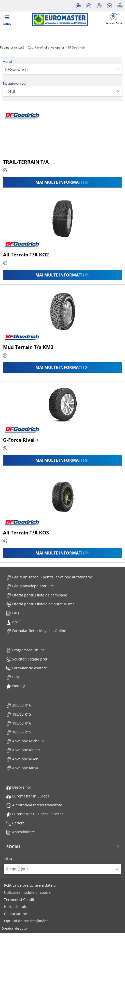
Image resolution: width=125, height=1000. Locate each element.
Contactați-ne (15, 913)
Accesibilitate (20, 831)
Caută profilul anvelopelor (45, 47)
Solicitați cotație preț (26, 659)
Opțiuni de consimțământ (26, 920)
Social (63, 847)
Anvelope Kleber (23, 749)
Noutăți (15, 685)
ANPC (14, 621)
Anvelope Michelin (25, 741)
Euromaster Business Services (34, 813)
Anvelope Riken (22, 759)
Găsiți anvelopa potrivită (30, 585)
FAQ (12, 612)
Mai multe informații (59, 182)
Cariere (15, 823)
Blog (13, 676)
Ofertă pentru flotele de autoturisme (40, 604)
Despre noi (18, 787)
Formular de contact (26, 668)
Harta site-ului (16, 906)
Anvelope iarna (22, 767)
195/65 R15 (18, 714)
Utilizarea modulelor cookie (27, 892)
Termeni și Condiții (20, 899)
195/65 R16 (18, 723)
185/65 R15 (18, 732)
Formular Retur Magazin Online (36, 630)
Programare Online (25, 650)
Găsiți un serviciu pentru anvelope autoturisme (49, 577)
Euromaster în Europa (28, 796)
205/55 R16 (18, 705)
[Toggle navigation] (7, 19)
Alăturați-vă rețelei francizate (34, 805)
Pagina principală (12, 47)
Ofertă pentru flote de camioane (36, 595)
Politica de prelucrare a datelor (30, 885)
